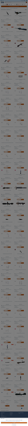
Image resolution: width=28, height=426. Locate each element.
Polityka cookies (2, 418)
